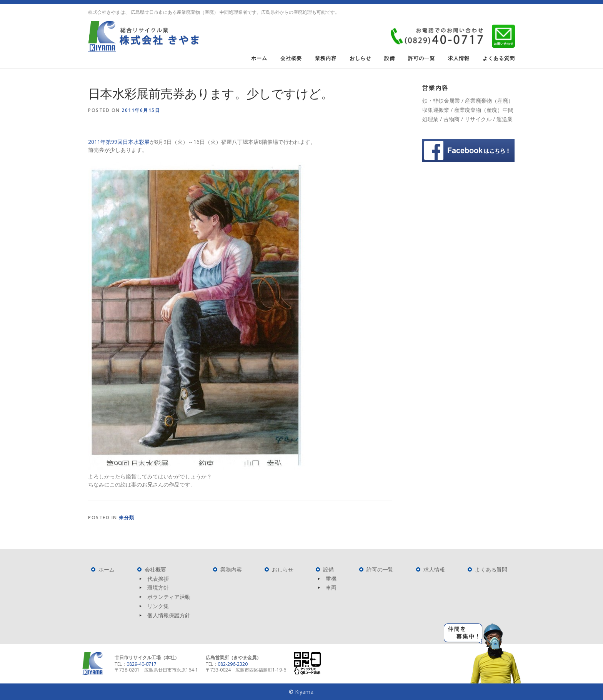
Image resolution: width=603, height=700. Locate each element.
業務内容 (325, 58)
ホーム (259, 58)
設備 (389, 58)
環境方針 (158, 587)
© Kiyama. (302, 691)
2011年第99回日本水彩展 (119, 141)
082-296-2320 (233, 664)
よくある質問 (499, 58)
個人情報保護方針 (168, 615)
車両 (331, 587)
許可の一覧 (421, 58)
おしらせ (360, 58)
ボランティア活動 (168, 596)
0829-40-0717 (142, 664)
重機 (331, 578)
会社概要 (291, 58)
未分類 (127, 517)
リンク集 (158, 606)
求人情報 (459, 58)
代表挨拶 (158, 578)
